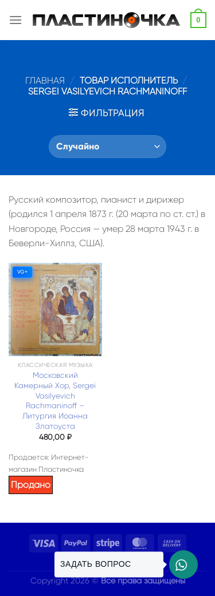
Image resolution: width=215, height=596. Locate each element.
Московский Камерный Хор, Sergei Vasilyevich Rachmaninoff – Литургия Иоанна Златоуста (55, 400)
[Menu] (15, 20)
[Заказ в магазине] (107, 146)
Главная (45, 80)
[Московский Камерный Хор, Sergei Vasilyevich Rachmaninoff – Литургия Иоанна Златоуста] (55, 309)
